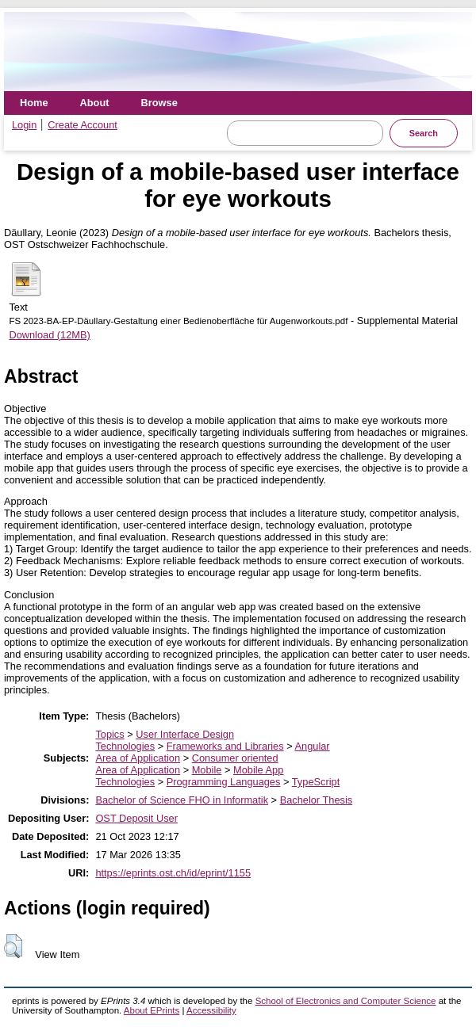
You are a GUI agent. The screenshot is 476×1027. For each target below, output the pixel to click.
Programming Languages (224, 782)
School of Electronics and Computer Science (345, 1001)
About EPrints (151, 1010)
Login (24, 125)
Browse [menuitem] (159, 103)
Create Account (82, 125)
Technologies (125, 746)
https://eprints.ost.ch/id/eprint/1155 (173, 873)
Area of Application (137, 758)
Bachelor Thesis (316, 800)
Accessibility (211, 1010)
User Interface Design (185, 734)
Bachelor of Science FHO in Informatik (181, 800)
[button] (13, 946)
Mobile (207, 770)
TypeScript (316, 782)
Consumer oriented (235, 758)
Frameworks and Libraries (225, 746)
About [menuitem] (94, 103)
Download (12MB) (49, 335)
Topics (109, 734)
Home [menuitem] (34, 103)
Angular (312, 746)
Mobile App (258, 770)
